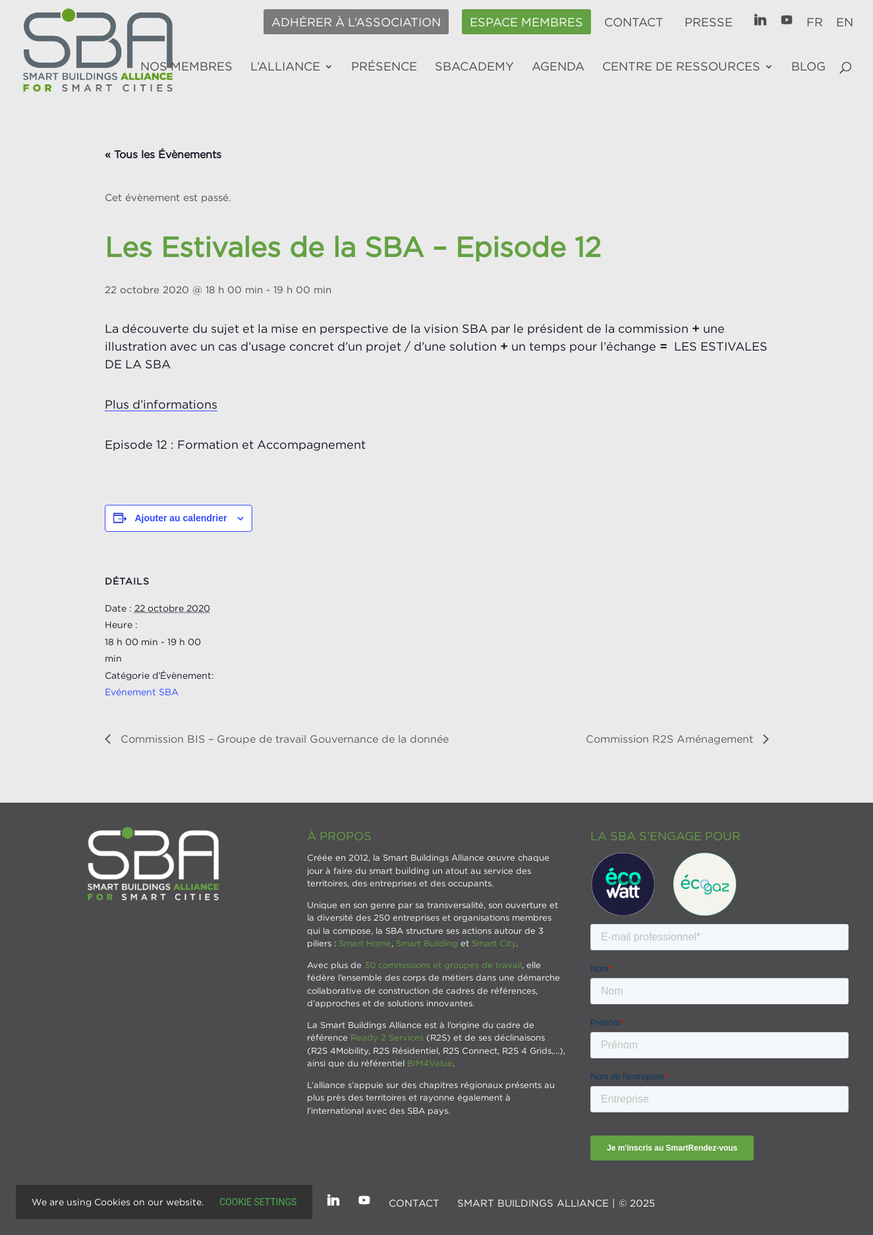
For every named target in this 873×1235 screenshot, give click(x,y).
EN (844, 22)
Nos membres (186, 67)
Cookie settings (257, 1202)
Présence (384, 67)
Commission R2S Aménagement (671, 739)
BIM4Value (430, 1063)
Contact (633, 22)
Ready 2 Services (387, 1037)
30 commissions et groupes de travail (443, 964)
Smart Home (365, 943)
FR (814, 22)
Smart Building (427, 943)
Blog (808, 67)
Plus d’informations (161, 404)
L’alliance (285, 67)
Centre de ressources (681, 67)
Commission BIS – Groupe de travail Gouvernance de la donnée (283, 739)
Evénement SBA (142, 692)
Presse (709, 22)
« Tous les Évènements (163, 154)
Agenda (558, 67)
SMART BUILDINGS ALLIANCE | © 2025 (556, 1202)
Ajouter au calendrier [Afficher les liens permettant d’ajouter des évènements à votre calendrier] (180, 518)
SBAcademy (474, 67)
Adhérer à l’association (356, 22)
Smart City (494, 943)
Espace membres (526, 22)
